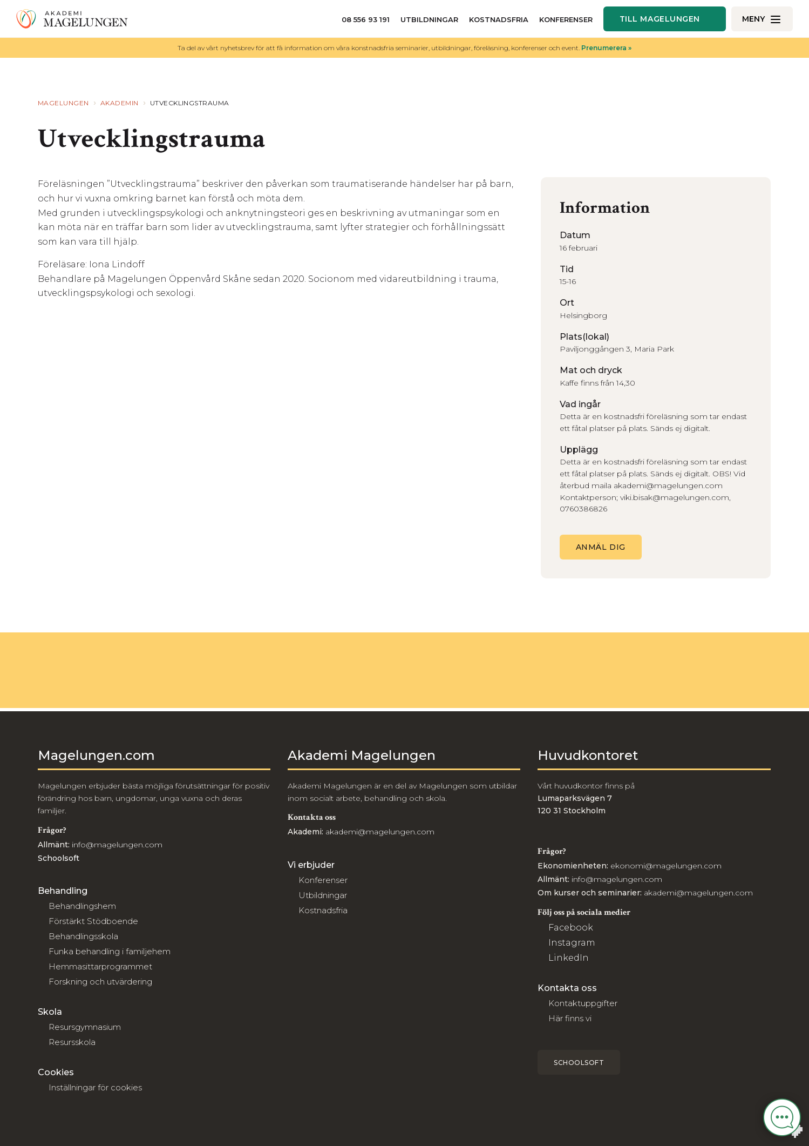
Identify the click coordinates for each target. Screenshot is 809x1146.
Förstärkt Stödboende (93, 921)
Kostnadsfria (498, 20)
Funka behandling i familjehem (110, 951)
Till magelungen (660, 19)
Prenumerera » (606, 48)
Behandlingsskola (83, 936)
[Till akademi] (72, 19)
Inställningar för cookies (95, 1087)
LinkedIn (568, 958)
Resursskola (72, 1042)
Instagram (571, 943)
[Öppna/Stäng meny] (762, 18)
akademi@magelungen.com (379, 832)
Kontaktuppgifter (582, 1003)
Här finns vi (570, 1018)
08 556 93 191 (366, 19)
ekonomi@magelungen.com (666, 866)
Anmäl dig (601, 547)
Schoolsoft (579, 1063)
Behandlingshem (82, 906)
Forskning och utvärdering (100, 982)
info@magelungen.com (116, 845)
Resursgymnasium (85, 1027)
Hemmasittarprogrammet (100, 966)
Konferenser (566, 20)
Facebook (570, 927)
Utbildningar (429, 20)
